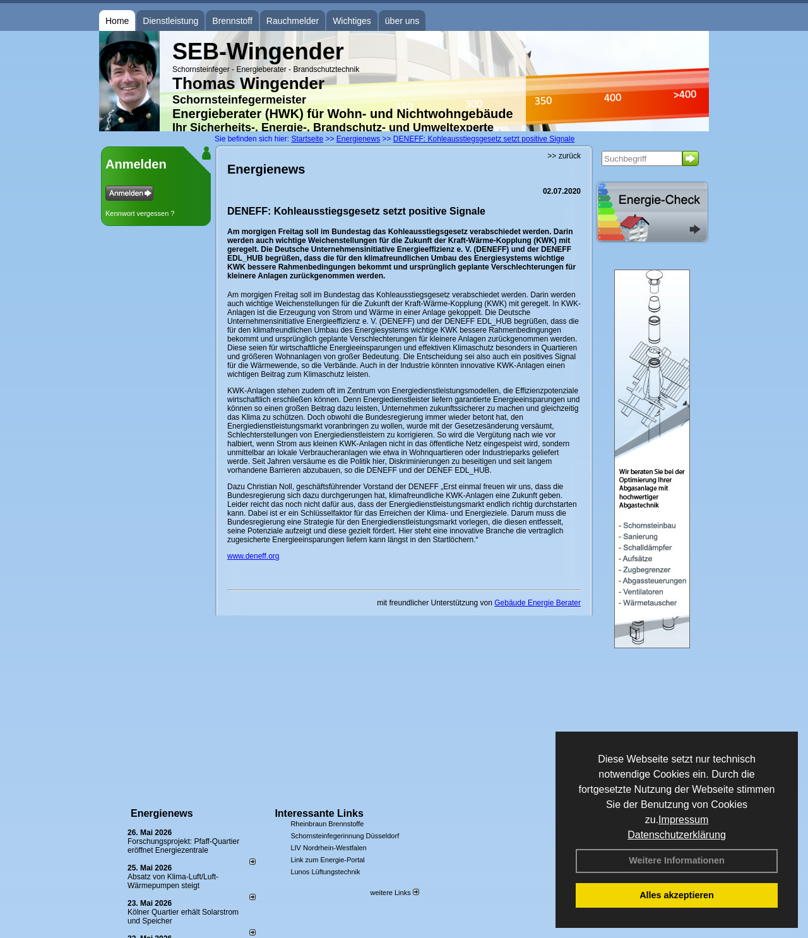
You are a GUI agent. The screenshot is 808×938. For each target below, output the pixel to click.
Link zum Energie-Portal (327, 860)
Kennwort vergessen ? (139, 213)
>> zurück (564, 155)
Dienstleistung (170, 21)
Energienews (162, 813)
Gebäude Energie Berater (537, 602)
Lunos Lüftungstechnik (325, 872)
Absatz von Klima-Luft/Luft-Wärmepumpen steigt (173, 881)
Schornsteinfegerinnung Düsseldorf (344, 836)
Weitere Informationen (677, 860)
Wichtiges (352, 21)
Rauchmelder (292, 21)
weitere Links (394, 892)
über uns (402, 21)
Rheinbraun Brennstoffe (327, 824)
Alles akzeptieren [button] (676, 895)
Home (117, 21)
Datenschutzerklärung (676, 834)
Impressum (683, 819)
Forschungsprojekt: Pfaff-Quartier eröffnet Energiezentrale (183, 846)
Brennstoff (232, 21)
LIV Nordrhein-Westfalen (328, 848)
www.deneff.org (253, 556)
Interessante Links (319, 813)
